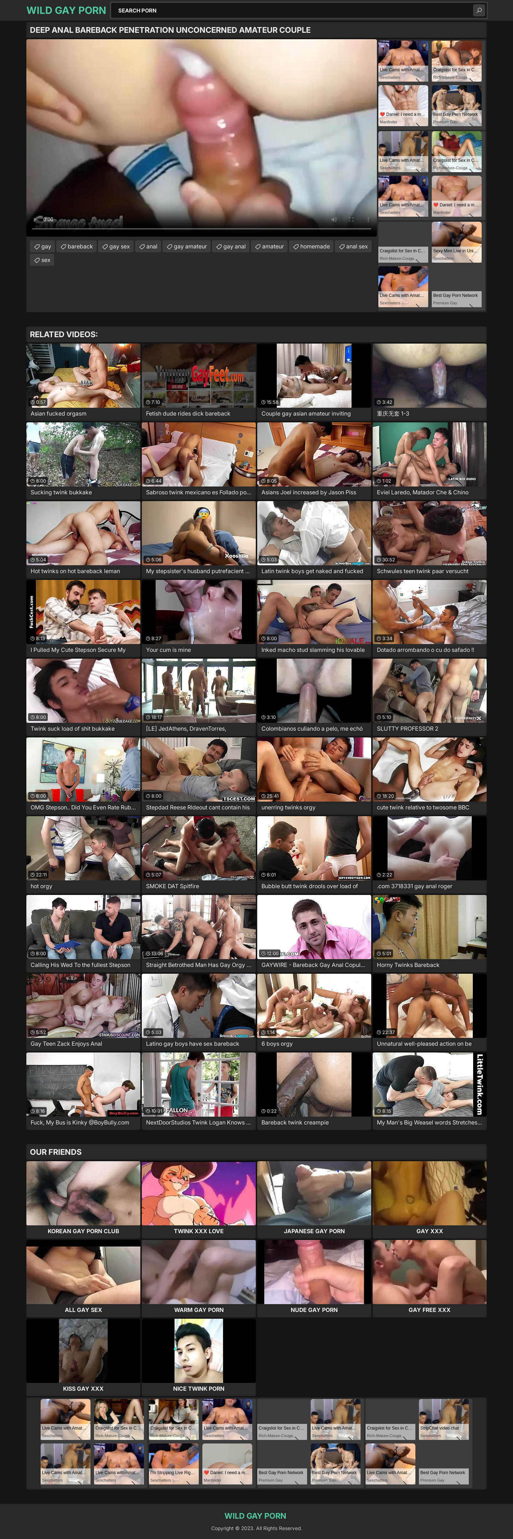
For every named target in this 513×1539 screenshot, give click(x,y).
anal (151, 246)
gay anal (234, 246)
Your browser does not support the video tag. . (201, 138)
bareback (80, 246)
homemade (315, 246)
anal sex (357, 246)
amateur (273, 246)
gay (46, 246)
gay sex (119, 246)
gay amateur (190, 246)
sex (46, 259)
